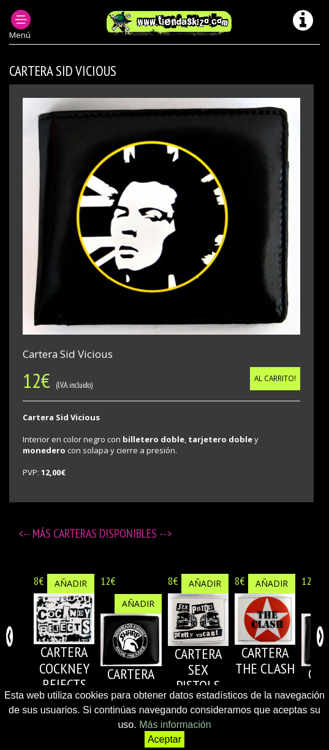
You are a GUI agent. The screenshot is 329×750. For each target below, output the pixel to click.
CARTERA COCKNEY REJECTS (64, 668)
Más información (175, 724)
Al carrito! (275, 378)
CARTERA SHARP (130, 681)
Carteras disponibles (106, 533)
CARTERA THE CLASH (265, 660)
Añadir (71, 583)
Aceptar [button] (164, 739)
